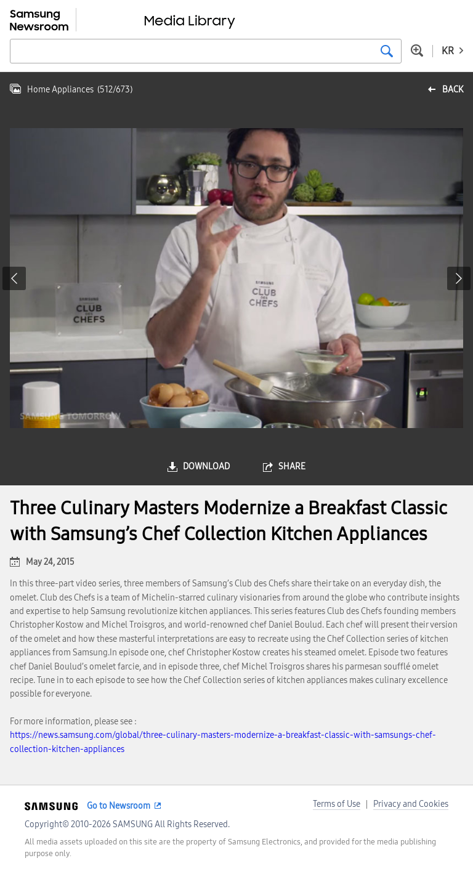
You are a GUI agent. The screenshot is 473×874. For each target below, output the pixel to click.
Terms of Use (336, 804)
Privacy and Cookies (410, 804)
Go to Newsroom (118, 806)
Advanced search (417, 50)
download (206, 466)
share (291, 466)
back (452, 89)
